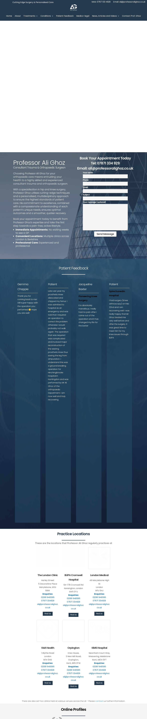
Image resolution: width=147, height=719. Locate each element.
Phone (105, 50)
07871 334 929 (108, 31)
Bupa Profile (120, 630)
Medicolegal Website (124, 650)
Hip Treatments (88, 630)
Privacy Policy (98, 714)
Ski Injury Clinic (87, 646)
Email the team (100, 697)
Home (9, 15)
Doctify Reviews (122, 638)
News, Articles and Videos (104, 15)
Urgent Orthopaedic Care (92, 654)
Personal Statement (55, 638)
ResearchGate (121, 642)
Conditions (46, 15)
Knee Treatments (88, 634)
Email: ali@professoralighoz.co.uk (129, 2)
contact (99, 569)
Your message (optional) (105, 84)
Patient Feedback (65, 15)
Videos (50, 650)
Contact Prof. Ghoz (131, 15)
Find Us (48, 482)
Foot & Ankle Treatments (92, 638)
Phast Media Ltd (138, 714)
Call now (118, 697)
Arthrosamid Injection (90, 642)
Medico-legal (82, 15)
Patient (52, 153)
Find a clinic (133, 697)
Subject (105, 65)
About (18, 15)
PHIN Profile (119, 634)
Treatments (29, 15)
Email (105, 57)
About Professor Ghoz (56, 634)
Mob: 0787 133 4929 (101, 2)
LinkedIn (118, 646)
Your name (105, 43)
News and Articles (54, 646)
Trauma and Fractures (90, 650)
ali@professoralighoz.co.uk (110, 36)
